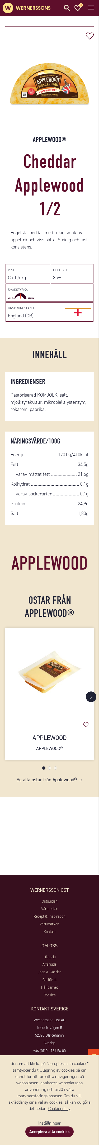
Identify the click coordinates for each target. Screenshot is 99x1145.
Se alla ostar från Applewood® (47, 779)
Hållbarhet (49, 987)
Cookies (50, 995)
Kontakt (50, 931)
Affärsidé (49, 964)
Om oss (49, 946)
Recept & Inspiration (49, 916)
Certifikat (49, 979)
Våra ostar (49, 908)
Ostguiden (50, 901)
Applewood (49, 743)
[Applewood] (49, 670)
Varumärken (49, 924)
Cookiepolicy (59, 1108)
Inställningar (49, 1123)
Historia (50, 957)
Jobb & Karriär (49, 972)
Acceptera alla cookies (49, 1131)
